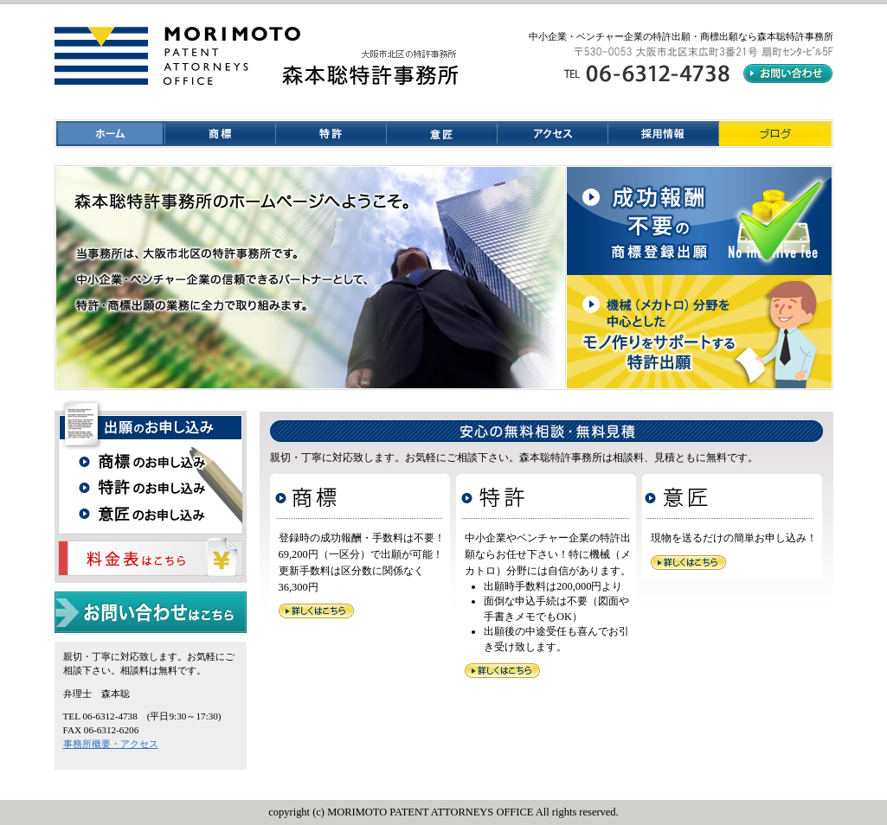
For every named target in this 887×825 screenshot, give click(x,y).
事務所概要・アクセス (110, 744)
